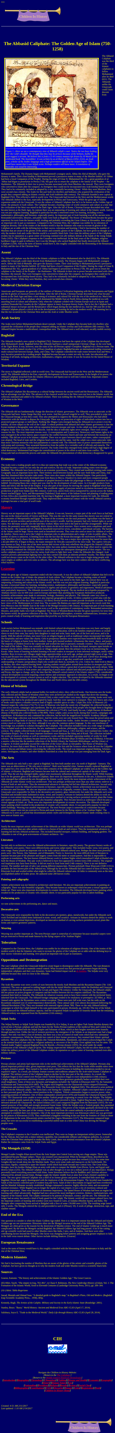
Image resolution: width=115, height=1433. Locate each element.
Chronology (36, 1380)
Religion (54, 1385)
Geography (106, 1380)
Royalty (63, 1385)
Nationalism (30, 1385)
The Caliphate (64, 1375)
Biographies (23, 1380)
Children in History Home (57, 1390)
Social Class (84, 1385)
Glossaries (58, 1388)
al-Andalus (81, 971)
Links (76, 1388)
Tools (97, 1388)
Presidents (43, 1385)
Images (68, 1388)
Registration (87, 1388)
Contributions (37, 1388)
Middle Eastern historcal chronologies (63, 1377)
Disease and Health (77, 1380)
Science (73, 1385)
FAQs (48, 1388)
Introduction (9, 1380)
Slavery (6, 507)
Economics (94, 1380)
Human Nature (59, 1383)
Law (70, 1383)
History (46, 1383)
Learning (8, 568)
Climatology (50, 1380)
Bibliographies (21, 1388)
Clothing (62, 1380)
